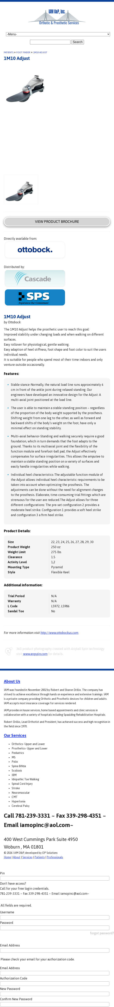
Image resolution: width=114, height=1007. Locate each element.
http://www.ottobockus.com (59, 632)
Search (78, 42)
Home (7, 857)
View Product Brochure (57, 222)
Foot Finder (23, 52)
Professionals (55, 857)
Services (27, 857)
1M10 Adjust (40, 52)
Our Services (15, 735)
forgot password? (102, 933)
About (16, 857)
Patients (8, 52)
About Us (12, 681)
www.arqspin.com (35, 654)
